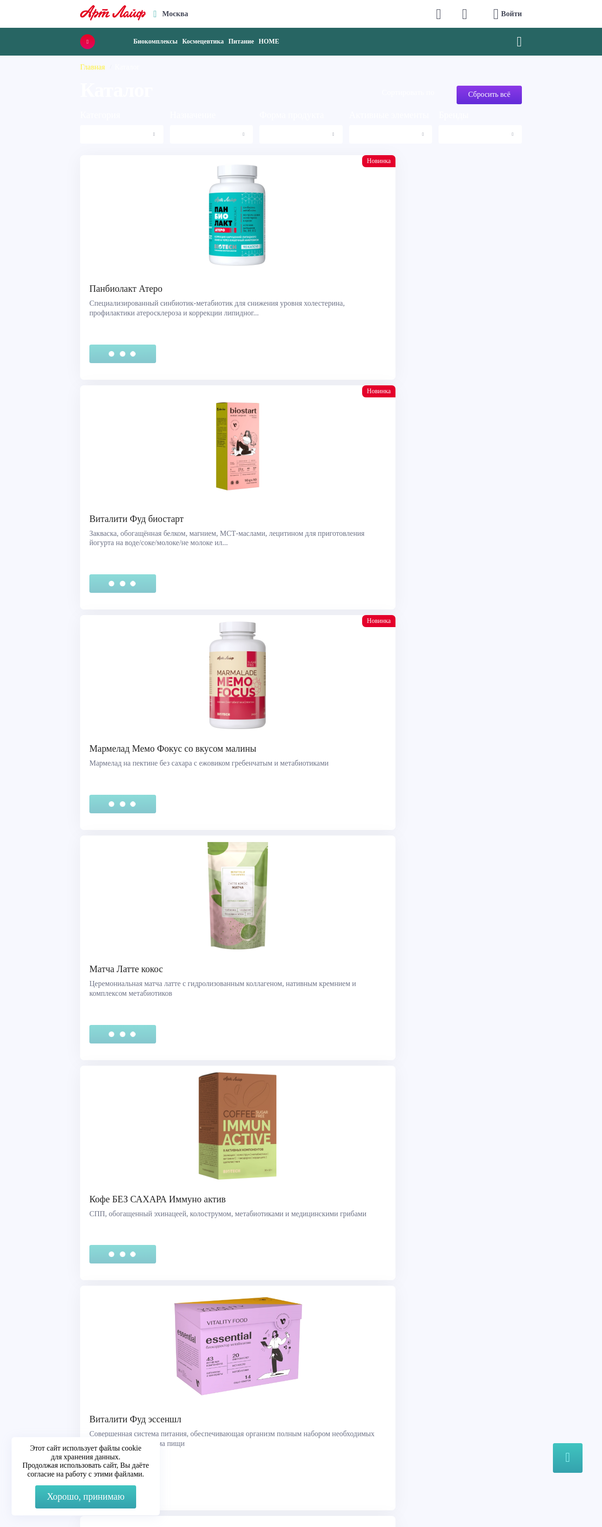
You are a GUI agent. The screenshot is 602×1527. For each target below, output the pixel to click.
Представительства (51, 1415)
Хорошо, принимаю (86, 1496)
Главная (92, 67)
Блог (318, 1426)
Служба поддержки (51, 1380)
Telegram (195, 1404)
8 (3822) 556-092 (490, 1500)
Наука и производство (346, 1415)
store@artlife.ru (205, 1422)
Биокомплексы (155, 41)
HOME (269, 41)
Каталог (323, 1392)
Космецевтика (203, 41)
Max (188, 1385)
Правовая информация (56, 1392)
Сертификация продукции (63, 1403)
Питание (241, 41)
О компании (330, 1380)
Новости (324, 1403)
